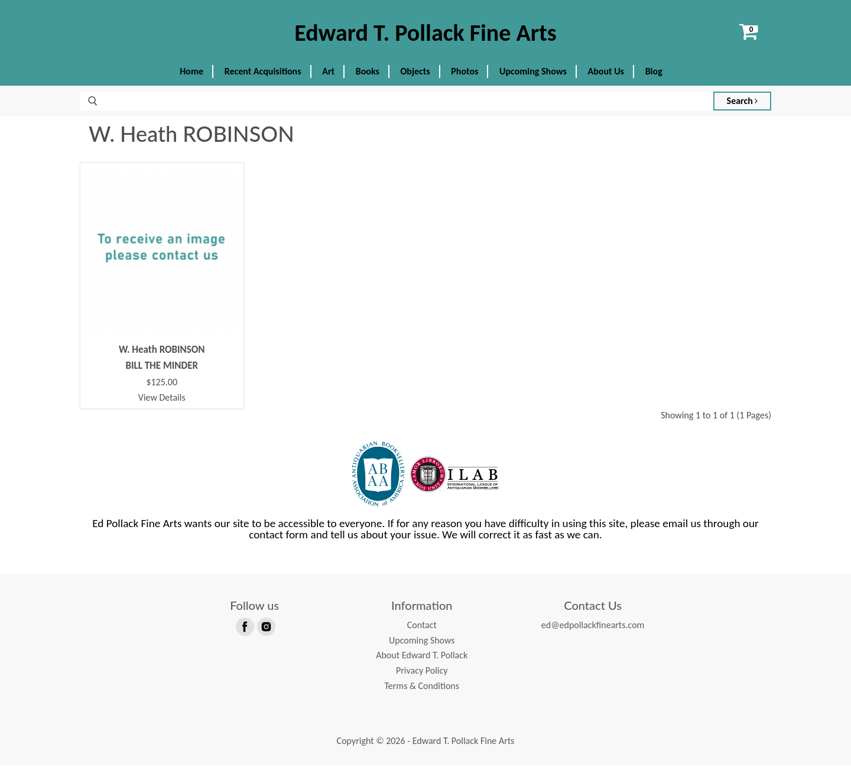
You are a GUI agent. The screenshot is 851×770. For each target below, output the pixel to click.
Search (742, 105)
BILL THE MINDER (161, 369)
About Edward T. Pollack (421, 659)
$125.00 (161, 386)
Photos (464, 75)
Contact (422, 629)
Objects (415, 75)
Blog (653, 75)
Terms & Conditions (421, 689)
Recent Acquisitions (263, 75)
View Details (162, 401)
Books (367, 75)
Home (191, 75)
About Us (606, 75)
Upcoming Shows (533, 75)
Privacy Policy (422, 674)
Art (328, 75)
